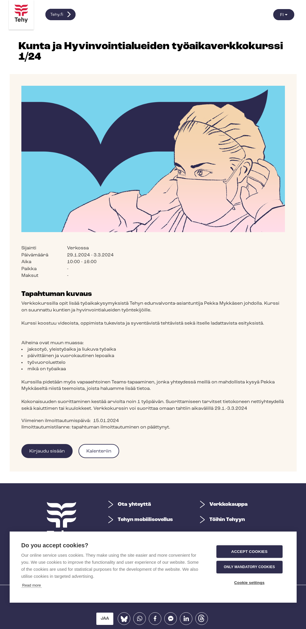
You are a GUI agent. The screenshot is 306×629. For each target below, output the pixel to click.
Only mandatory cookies (54, 567)
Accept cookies (54, 551)
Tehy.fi (56, 15)
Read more (31, 538)
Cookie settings (54, 582)
